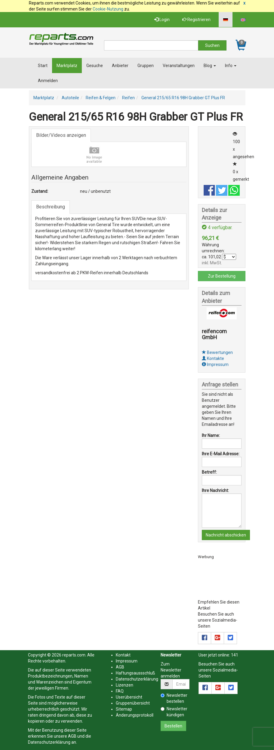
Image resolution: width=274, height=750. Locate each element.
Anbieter (120, 65)
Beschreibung (50, 207)
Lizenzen (124, 685)
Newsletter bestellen (174, 698)
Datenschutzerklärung (49, 742)
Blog (210, 65)
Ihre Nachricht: (215, 490)
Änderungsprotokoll (134, 715)
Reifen (128, 97)
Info (230, 65)
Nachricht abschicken (226, 535)
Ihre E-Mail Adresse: (220, 453)
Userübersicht (129, 697)
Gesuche (94, 65)
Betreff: (209, 472)
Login (162, 19)
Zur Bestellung (222, 276)
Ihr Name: (211, 435)
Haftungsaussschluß (135, 673)
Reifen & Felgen (100, 97)
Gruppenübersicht (133, 703)
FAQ (120, 691)
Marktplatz (67, 65)
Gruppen (145, 65)
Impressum (215, 364)
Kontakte (213, 358)
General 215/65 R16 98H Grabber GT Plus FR (183, 97)
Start (43, 65)
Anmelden (48, 80)
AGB (72, 736)
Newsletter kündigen (174, 711)
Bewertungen (217, 352)
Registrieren (196, 19)
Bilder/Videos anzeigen (61, 135)
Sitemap (124, 709)
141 (234, 655)
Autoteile (70, 97)
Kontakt (123, 655)
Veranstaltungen (179, 65)
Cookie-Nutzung (108, 9)
